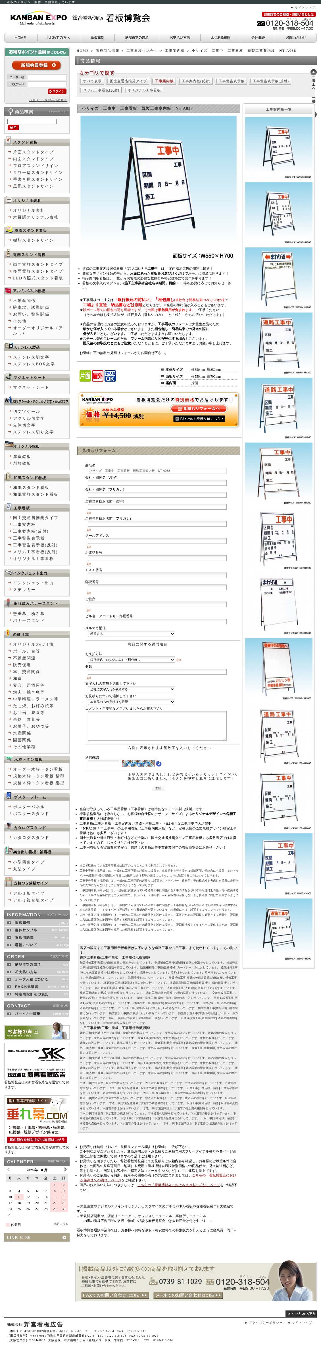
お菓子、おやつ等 (31, 726)
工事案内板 (175, 51)
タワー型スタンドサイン (38, 172)
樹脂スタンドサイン (33, 240)
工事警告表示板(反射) (271, 81)
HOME (83, 51)
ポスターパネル (29, 807)
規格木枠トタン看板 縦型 (39, 783)
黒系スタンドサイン (33, 186)
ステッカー (24, 590)
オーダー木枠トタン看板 (38, 769)
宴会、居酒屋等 (29, 685)
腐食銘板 (22, 456)
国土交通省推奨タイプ (128, 81)
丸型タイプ (24, 869)
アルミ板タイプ (29, 893)
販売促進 (22, 665)
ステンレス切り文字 (33, 432)
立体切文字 (24, 425)
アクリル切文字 (29, 418)
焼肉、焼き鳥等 (29, 692)
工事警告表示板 (232, 81)
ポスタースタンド (31, 814)
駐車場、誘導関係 (31, 307)
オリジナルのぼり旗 (33, 644)
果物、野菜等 (26, 719)
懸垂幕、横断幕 (29, 614)
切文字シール (26, 412)
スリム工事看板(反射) (101, 90)
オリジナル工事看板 (144, 90)
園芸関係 (22, 740)
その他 (20, 321)
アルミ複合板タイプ (33, 900)
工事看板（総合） (142, 51)
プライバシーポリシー (266, 1322)
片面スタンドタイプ (33, 152)
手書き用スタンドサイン (38, 179)
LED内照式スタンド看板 (38, 278)
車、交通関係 (26, 672)
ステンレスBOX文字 (34, 364)
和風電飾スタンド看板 (36, 494)
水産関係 (22, 733)
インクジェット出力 (33, 583)
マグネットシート (31, 387)
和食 (17, 678)
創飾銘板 (22, 463)
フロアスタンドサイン (36, 166)
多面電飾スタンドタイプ (38, 271)
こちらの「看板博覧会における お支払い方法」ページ (178, 1185)
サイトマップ (305, 7)
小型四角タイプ (29, 862)
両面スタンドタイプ (33, 159)
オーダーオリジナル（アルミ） (38, 330)
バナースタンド (29, 620)
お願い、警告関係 (31, 314)
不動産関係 (24, 301)
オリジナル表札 (29, 210)
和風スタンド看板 (31, 487)
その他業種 (24, 747)
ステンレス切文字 (31, 357)
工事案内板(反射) (196, 81)
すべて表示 (92, 81)
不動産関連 (24, 658)
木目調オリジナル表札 (36, 217)
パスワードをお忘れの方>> (48, 100)
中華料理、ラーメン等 (36, 699)
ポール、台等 (26, 651)
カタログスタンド (31, 838)
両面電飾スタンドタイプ (38, 264)
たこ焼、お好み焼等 (33, 706)
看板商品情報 (108, 51)
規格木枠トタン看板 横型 (39, 776)
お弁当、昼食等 (29, 713)
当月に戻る (61, 1223)
